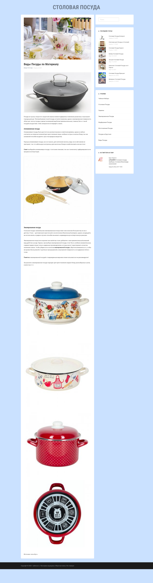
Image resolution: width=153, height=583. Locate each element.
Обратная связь (60, 579)
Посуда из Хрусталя (104, 148)
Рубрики (74, 19)
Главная (65, 19)
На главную (70, 579)
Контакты (84, 19)
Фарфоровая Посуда (105, 136)
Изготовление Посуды (105, 142)
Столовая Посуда (104, 118)
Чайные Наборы (103, 112)
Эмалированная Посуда (106, 130)
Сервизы (101, 124)
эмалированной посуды (62, 261)
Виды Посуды (28, 81)
